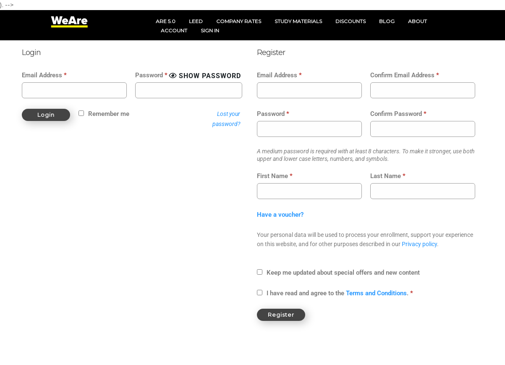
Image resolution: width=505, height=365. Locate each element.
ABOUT (417, 21)
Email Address (44, 75)
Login (46, 114)
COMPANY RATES (238, 21)
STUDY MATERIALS (298, 21)
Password (151, 75)
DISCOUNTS (350, 21)
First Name (275, 176)
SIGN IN (210, 30)
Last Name (388, 176)
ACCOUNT (174, 30)
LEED (196, 21)
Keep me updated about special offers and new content (343, 272)
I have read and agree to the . (340, 293)
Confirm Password (398, 114)
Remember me (108, 114)
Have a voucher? (280, 214)
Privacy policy (419, 244)
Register (281, 314)
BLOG (387, 21)
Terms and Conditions (376, 293)
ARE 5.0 (165, 21)
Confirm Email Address (404, 75)
